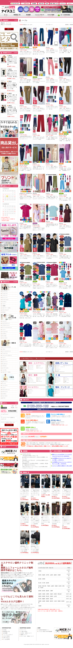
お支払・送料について (26, 633)
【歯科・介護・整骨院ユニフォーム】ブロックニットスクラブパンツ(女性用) (26, 109)
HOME (4, 629)
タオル (3, 312)
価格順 (67, 24)
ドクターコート (6, 325)
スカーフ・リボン (6, 307)
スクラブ (4, 321)
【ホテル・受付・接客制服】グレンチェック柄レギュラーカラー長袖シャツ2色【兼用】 (35, 548)
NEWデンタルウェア (60, 371)
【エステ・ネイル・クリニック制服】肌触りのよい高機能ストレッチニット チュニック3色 (12, 85)
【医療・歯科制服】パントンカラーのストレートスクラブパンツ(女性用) (52, 81)
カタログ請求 (6, 636)
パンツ (3, 303)
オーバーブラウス (6, 347)
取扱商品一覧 (6, 631)
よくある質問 (6, 639)
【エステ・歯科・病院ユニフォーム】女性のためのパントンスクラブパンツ (52, 168)
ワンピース (5, 293)
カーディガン (5, 299)
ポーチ (3, 398)
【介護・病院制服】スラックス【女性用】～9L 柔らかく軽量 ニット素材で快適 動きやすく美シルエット (26, 170)
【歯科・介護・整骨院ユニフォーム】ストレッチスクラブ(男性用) (52, 257)
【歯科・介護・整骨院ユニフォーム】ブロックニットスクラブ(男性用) (39, 257)
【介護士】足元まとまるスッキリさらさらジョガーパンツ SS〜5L (52, 108)
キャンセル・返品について (27, 636)
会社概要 (5, 633)
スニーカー (5, 337)
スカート (4, 359)
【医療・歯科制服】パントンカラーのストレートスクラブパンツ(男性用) (52, 51)
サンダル (4, 335)
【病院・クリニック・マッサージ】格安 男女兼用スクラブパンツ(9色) (39, 138)
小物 (65, 381)
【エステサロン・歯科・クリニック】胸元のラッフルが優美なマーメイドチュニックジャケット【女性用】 (66, 520)
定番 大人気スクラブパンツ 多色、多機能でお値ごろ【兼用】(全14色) (52, 138)
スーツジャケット (6, 351)
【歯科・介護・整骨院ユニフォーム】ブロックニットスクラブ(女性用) (26, 257)
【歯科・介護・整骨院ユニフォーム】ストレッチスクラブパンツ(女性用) (39, 109)
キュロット (5, 363)
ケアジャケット (6, 389)
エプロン (4, 301)
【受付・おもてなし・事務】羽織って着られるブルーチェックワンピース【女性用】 (56, 491)
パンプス (4, 370)
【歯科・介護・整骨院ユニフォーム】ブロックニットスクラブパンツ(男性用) (65, 109)
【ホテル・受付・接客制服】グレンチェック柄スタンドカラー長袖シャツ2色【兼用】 (24, 548)
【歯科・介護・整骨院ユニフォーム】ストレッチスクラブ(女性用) (65, 227)
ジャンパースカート (7, 355)
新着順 (71, 24)
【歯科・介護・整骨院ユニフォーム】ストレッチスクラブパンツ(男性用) (65, 81)
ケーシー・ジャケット (60, 366)
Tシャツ (4, 383)
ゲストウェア (5, 310)
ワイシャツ (58, 378)
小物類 (3, 305)
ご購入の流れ (24, 631)
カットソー (5, 297)
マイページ (23, 629)
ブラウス (4, 365)
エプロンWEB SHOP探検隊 (45, 631)
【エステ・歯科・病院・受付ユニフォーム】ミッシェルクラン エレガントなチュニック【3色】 (12, 97)
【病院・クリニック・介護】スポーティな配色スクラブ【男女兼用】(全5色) (65, 315)
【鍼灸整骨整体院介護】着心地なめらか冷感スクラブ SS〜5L (52, 225)
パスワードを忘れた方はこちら (8, 422)
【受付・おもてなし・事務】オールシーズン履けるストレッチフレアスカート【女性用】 (66, 491)
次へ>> (51, 24)
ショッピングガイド (8, 634)
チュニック (5, 291)
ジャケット (5, 295)
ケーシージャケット (7, 327)
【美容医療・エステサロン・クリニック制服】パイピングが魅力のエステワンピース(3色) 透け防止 (12, 73)
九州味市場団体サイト (44, 629)
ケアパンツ (5, 391)
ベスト (3, 349)
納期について (24, 634)
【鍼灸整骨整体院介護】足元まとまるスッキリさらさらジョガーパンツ (26, 137)
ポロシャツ (5, 381)
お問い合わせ (6, 637)
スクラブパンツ (6, 323)
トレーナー (5, 385)
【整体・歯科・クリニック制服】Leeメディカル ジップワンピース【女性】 (39, 345)
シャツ (3, 387)
